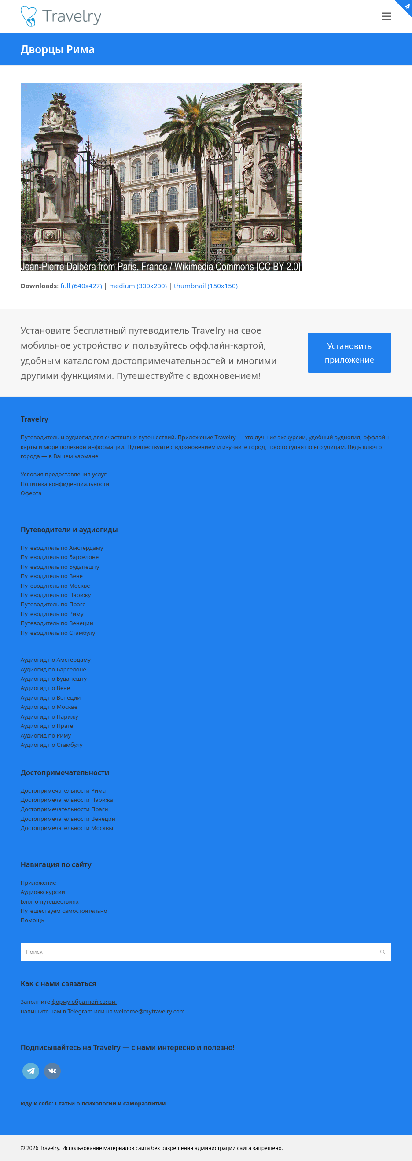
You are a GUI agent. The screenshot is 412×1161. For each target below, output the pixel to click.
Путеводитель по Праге (53, 604)
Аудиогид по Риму (46, 735)
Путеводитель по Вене (52, 576)
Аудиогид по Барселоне (53, 669)
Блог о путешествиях (50, 901)
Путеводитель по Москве (55, 586)
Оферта (31, 493)
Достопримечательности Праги (64, 809)
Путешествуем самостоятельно (64, 911)
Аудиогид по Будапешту (54, 679)
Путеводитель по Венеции (57, 623)
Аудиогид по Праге (47, 726)
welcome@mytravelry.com (149, 1011)
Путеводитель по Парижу (56, 595)
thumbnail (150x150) (206, 285)
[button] (386, 16)
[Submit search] (382, 952)
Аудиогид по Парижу (49, 716)
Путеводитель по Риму (52, 614)
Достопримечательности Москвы (67, 828)
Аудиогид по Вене (45, 688)
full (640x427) (81, 285)
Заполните (69, 1001)
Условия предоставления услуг (64, 474)
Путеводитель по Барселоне (60, 557)
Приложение (38, 883)
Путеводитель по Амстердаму (62, 548)
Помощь (32, 920)
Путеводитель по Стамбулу (58, 633)
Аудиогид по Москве (49, 707)
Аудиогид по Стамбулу (52, 745)
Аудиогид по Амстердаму (56, 660)
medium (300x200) (138, 285)
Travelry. (50, 1148)
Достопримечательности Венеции (68, 819)
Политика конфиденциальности (65, 484)
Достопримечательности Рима (63, 790)
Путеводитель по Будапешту (60, 567)
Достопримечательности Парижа (67, 800)
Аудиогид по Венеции (51, 697)
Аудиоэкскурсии (43, 892)
